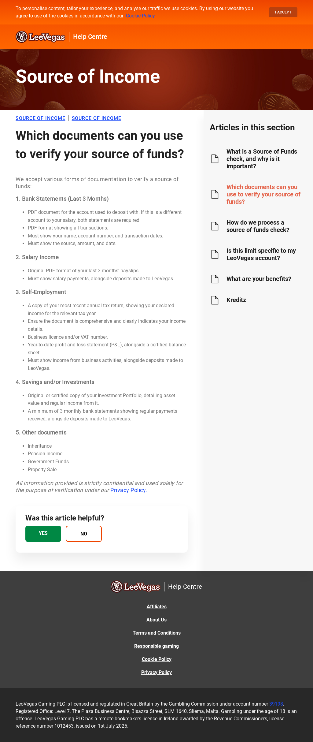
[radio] (43, 534)
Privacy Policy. (128, 490)
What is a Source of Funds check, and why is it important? (261, 159)
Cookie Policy (140, 16)
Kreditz (236, 300)
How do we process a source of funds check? (257, 226)
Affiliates (157, 607)
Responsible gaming (156, 646)
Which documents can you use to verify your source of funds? (263, 194)
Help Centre (90, 36)
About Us (156, 620)
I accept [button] (283, 12)
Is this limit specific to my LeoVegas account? (261, 254)
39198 (276, 704)
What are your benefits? (258, 278)
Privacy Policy (156, 672)
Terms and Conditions (157, 633)
